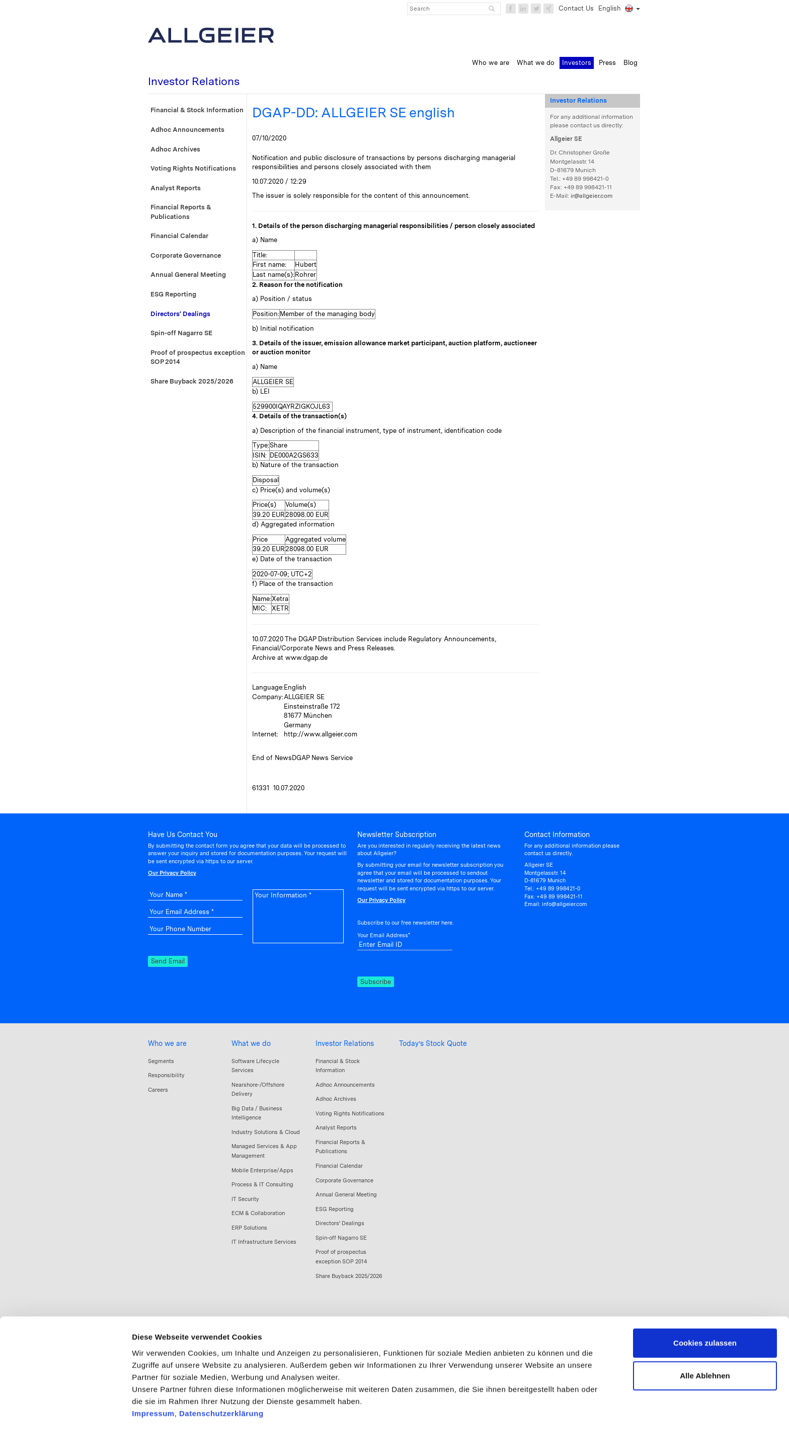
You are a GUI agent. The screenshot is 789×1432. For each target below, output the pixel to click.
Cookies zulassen (705, 1302)
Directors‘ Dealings (180, 314)
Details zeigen (157, 1412)
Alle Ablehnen (705, 1334)
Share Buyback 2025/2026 (191, 381)
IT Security (245, 1198)
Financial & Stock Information (197, 110)
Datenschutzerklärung (221, 1372)
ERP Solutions (249, 1227)
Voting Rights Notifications (193, 168)
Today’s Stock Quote (433, 1043)
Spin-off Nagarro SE (181, 333)
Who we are (167, 1043)
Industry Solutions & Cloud (265, 1132)
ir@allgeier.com (591, 195)
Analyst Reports (175, 188)
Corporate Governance (185, 255)
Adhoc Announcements (187, 129)
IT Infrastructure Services (263, 1241)
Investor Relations (344, 1043)
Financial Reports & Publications (180, 211)
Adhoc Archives (175, 149)
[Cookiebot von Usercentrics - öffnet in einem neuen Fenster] (65, 1412)
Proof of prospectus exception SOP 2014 (197, 357)
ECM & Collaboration (258, 1213)
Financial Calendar (179, 236)
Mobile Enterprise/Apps (262, 1170)
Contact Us (576, 8)
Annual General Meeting (188, 274)
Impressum (153, 1372)
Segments (161, 1061)
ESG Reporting (173, 294)
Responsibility (166, 1075)
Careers (158, 1089)
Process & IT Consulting (262, 1184)
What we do (251, 1043)
